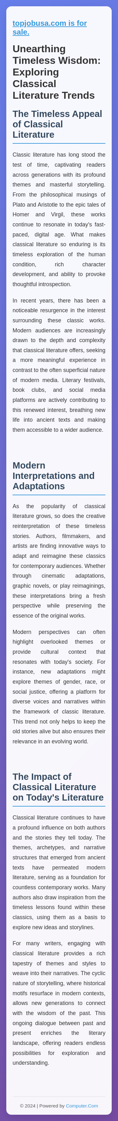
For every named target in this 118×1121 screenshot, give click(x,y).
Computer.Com (82, 1105)
